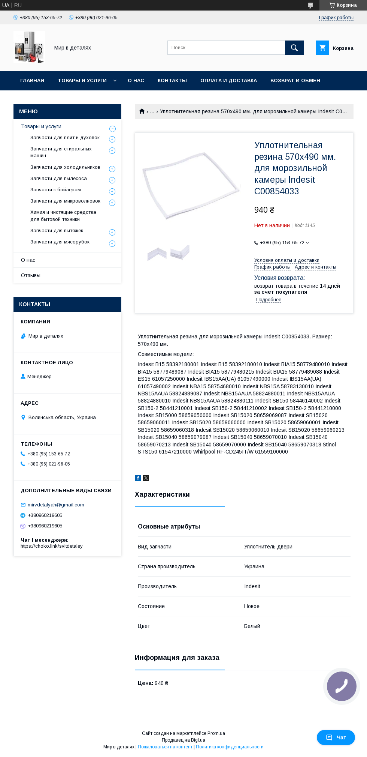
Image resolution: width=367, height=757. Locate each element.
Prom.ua (216, 733)
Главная (32, 80)
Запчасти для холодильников (65, 167)
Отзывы (30, 275)
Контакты (172, 80)
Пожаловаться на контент (165, 746)
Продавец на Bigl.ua (183, 740)
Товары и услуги (82, 80)
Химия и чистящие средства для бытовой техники (63, 215)
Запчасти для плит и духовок (65, 137)
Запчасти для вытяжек (56, 230)
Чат (336, 737)
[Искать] (294, 48)
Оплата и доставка (228, 80)
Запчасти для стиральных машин (61, 152)
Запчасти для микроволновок (65, 201)
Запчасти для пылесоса (58, 178)
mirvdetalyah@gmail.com (56, 505)
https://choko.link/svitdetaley (52, 546)
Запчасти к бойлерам (55, 189)
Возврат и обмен (295, 80)
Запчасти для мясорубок (60, 242)
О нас (136, 80)
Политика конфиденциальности (230, 746)
